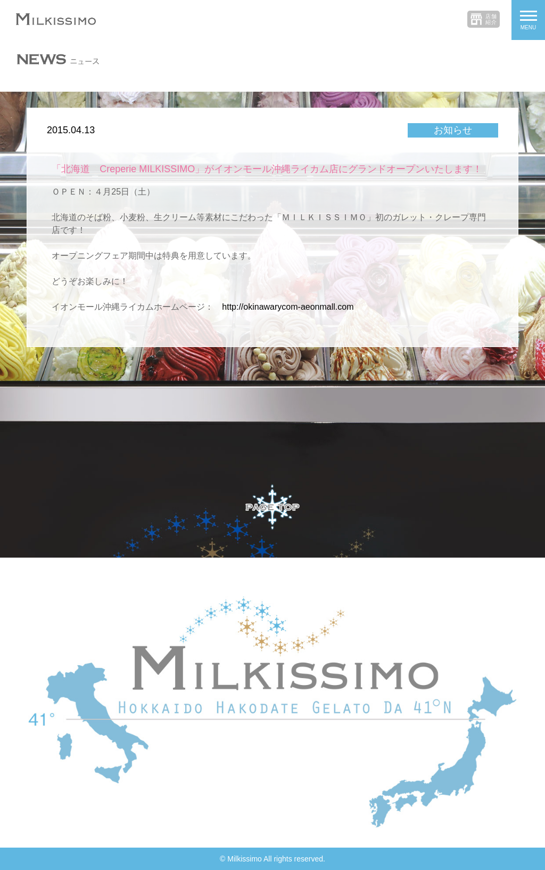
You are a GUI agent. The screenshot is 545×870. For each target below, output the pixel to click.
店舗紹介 (491, 19)
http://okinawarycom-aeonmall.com (287, 306)
